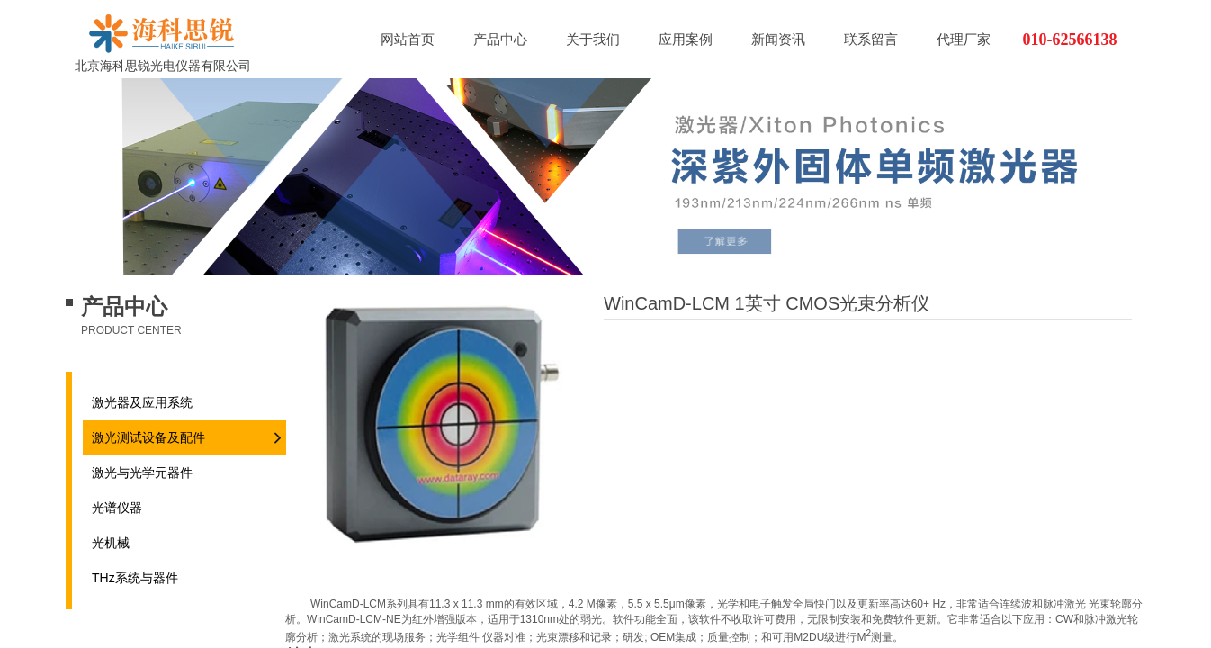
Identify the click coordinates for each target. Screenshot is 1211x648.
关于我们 (593, 39)
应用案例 (686, 39)
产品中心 (500, 39)
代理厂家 (964, 39)
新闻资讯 (778, 39)
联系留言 (871, 39)
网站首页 (408, 39)
